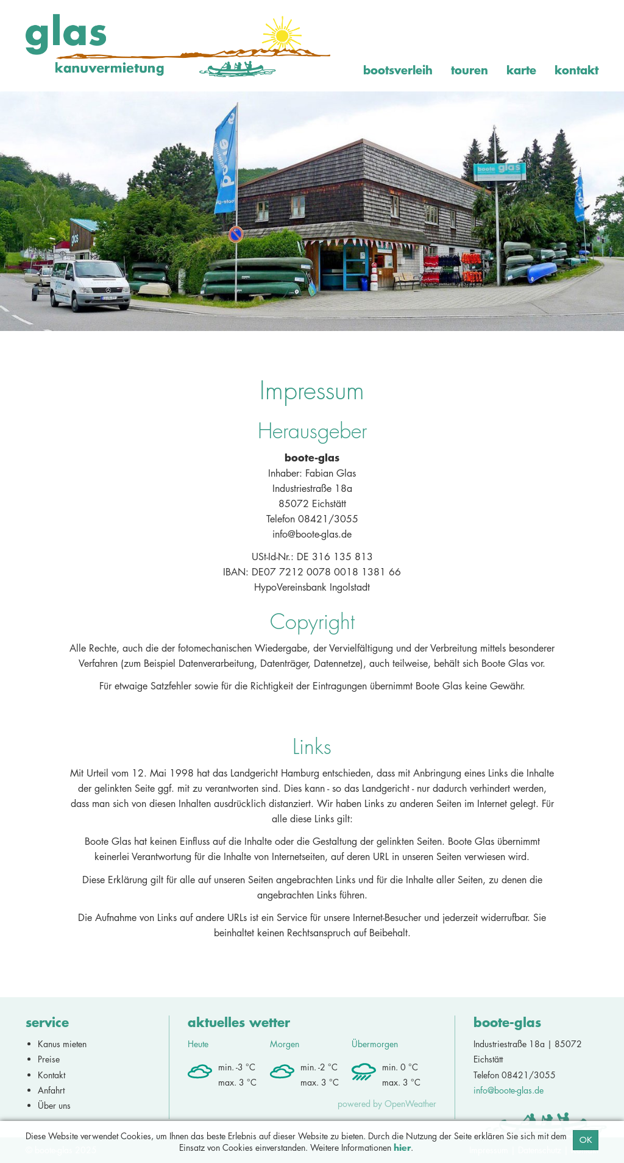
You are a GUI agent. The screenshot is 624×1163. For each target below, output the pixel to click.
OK (586, 1139)
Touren (469, 69)
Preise (49, 1059)
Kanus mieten (62, 1044)
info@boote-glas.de (508, 1090)
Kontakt (576, 69)
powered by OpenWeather (387, 1103)
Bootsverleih (398, 69)
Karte (521, 69)
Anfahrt (51, 1090)
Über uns (54, 1105)
